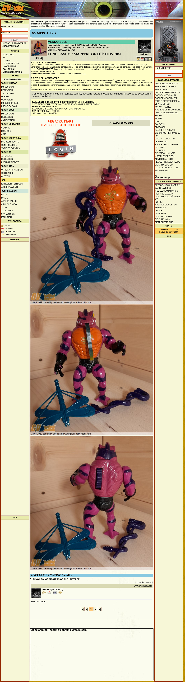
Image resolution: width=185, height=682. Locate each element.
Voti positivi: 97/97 (88, 45)
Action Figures (163, 107)
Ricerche (6, 131)
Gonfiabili (160, 213)
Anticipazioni (8, 120)
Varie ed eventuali (11, 148)
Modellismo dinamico (166, 191)
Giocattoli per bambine (167, 133)
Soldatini (160, 124)
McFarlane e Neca (164, 156)
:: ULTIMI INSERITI (163, 68)
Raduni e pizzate (10, 162)
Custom (5, 176)
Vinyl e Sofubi (162, 104)
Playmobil (160, 127)
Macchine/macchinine (166, 144)
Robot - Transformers (167, 92)
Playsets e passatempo (167, 162)
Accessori (7, 211)
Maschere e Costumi (166, 205)
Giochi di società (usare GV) (168, 198)
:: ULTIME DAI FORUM (11, 79)
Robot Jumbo (162, 89)
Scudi (4, 207)
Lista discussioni (144, 582)
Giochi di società (164, 165)
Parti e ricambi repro (166, 113)
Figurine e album (164, 194)
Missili (4, 198)
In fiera (5, 96)
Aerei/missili (161, 142)
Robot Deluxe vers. (165, 86)
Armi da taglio (9, 201)
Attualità (6, 156)
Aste (3, 134)
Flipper (159, 202)
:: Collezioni (7, 69)
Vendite (5, 128)
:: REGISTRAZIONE (10, 46)
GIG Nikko (160, 147)
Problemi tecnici (10, 142)
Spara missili (8, 214)
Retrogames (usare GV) (167, 185)
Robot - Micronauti (165, 95)
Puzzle (158, 210)
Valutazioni (7, 93)
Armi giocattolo (164, 159)
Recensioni (7, 90)
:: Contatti (6, 60)
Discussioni (7, 87)
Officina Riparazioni (12, 170)
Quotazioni (7, 100)
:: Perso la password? (14, 43)
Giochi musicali (163, 219)
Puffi (158, 136)
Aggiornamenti (9, 187)
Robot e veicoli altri (166, 98)
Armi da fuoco (9, 204)
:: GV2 (3, 58)
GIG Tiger (160, 150)
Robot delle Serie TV (166, 84)
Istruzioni (6, 217)
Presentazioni (9, 106)
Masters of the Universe (59, 48)
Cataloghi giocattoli (166, 168)
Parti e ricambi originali (168, 101)
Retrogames (162, 171)
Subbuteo (160, 208)
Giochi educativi (163, 216)
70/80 (78, 48)
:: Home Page (7, 55)
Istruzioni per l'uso (12, 184)
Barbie (158, 118)
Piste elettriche (164, 222)
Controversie (9, 145)
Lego (157, 121)
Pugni (4, 195)
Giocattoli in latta (165, 153)
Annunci (102, 45)
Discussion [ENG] (10, 103)
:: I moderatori (9, 66)
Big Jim (158, 115)
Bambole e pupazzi (165, 130)
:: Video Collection (11, 72)
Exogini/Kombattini (165, 139)
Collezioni (7, 173)
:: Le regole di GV (10, 63)
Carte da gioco (163, 188)
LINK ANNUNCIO (38, 602)
